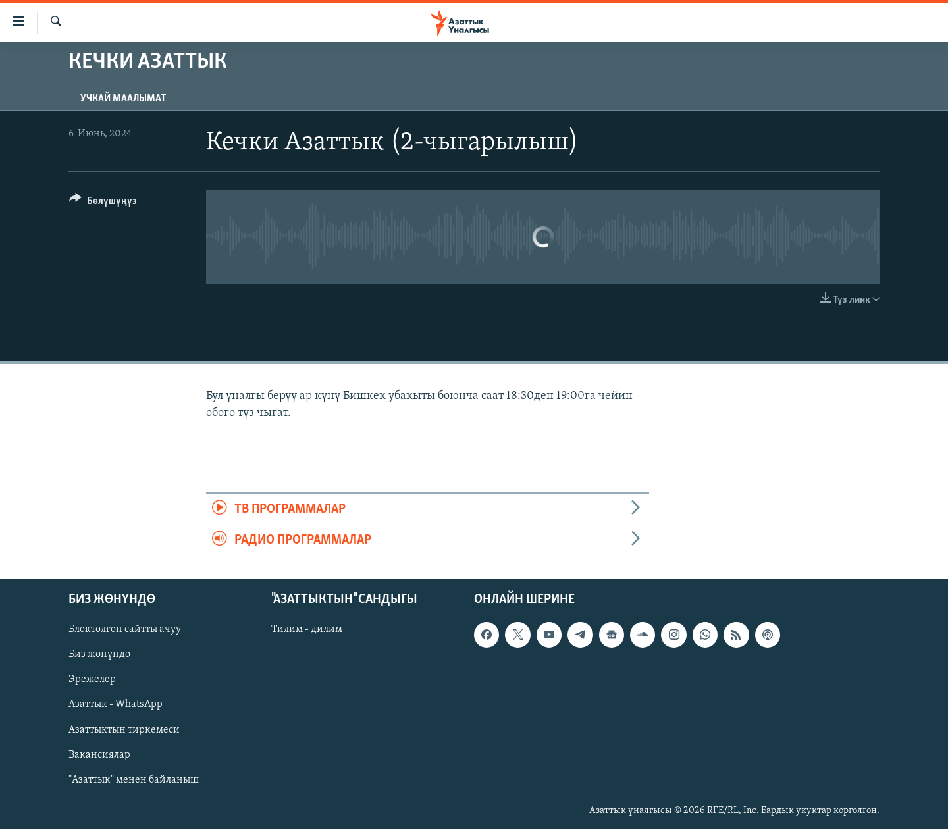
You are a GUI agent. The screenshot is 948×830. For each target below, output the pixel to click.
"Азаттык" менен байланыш (133, 780)
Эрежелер (92, 680)
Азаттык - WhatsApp (115, 705)
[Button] (103, 203)
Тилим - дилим (306, 630)
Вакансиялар (99, 755)
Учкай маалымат (123, 98)
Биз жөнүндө (99, 655)
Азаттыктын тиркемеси (124, 730)
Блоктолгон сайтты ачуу (124, 630)
